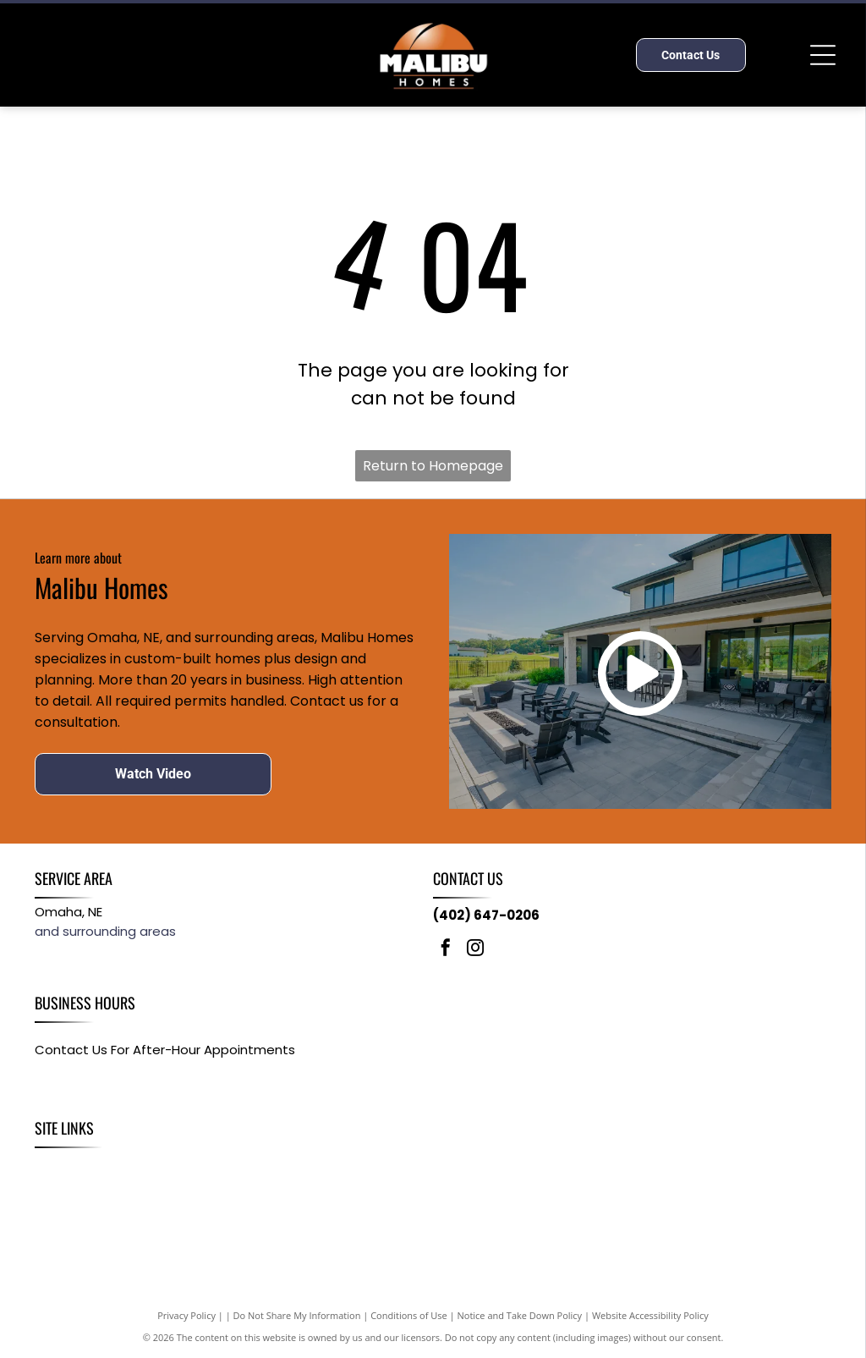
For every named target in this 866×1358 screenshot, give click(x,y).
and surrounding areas (105, 931)
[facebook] (445, 950)
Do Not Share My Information (297, 1315)
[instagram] (475, 950)
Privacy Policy (186, 1315)
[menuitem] (57, 1166)
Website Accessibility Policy (650, 1315)
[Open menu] (823, 55)
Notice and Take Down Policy (520, 1315)
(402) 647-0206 (486, 915)
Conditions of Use (408, 1315)
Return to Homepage (433, 466)
